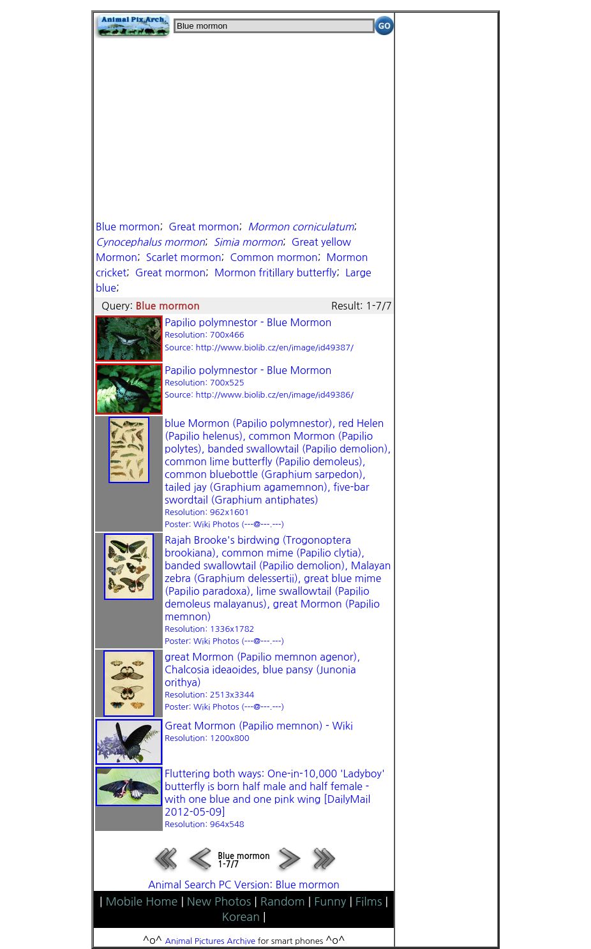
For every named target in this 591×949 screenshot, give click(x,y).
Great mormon (203, 226)
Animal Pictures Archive (210, 941)
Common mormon (273, 257)
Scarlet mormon (183, 257)
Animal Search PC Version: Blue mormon (244, 884)
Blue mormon (128, 226)
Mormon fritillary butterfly (275, 272)
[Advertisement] (244, 127)
